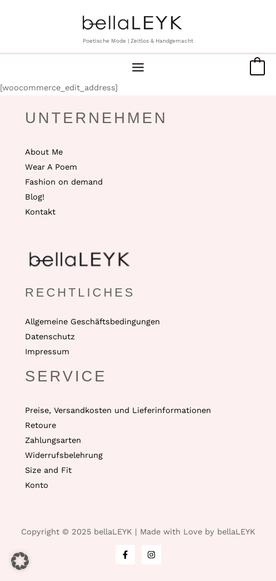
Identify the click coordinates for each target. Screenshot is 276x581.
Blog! (34, 197)
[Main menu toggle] (138, 67)
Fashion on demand (64, 182)
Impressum (47, 351)
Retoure (40, 425)
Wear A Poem (51, 167)
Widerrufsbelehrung (64, 455)
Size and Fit (48, 470)
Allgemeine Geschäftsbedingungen (92, 322)
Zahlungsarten (53, 440)
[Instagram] (151, 554)
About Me (44, 152)
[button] (20, 561)
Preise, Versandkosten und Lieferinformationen (118, 410)
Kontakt (40, 212)
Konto (36, 485)
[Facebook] (125, 554)
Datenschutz (50, 337)
